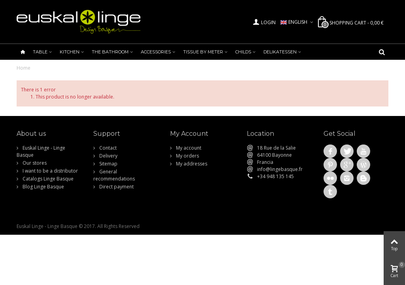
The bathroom (110, 52)
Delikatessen (280, 52)
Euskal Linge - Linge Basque (41, 151)
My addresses (191, 163)
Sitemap (107, 163)
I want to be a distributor (49, 170)
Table (40, 52)
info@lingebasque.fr (280, 169)
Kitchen (69, 52)
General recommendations (114, 175)
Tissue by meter (203, 52)
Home (23, 68)
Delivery (107, 155)
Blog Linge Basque (42, 186)
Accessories (156, 52)
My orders (187, 155)
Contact (107, 147)
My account (188, 147)
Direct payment (116, 186)
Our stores (34, 163)
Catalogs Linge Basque (47, 178)
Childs (243, 52)
